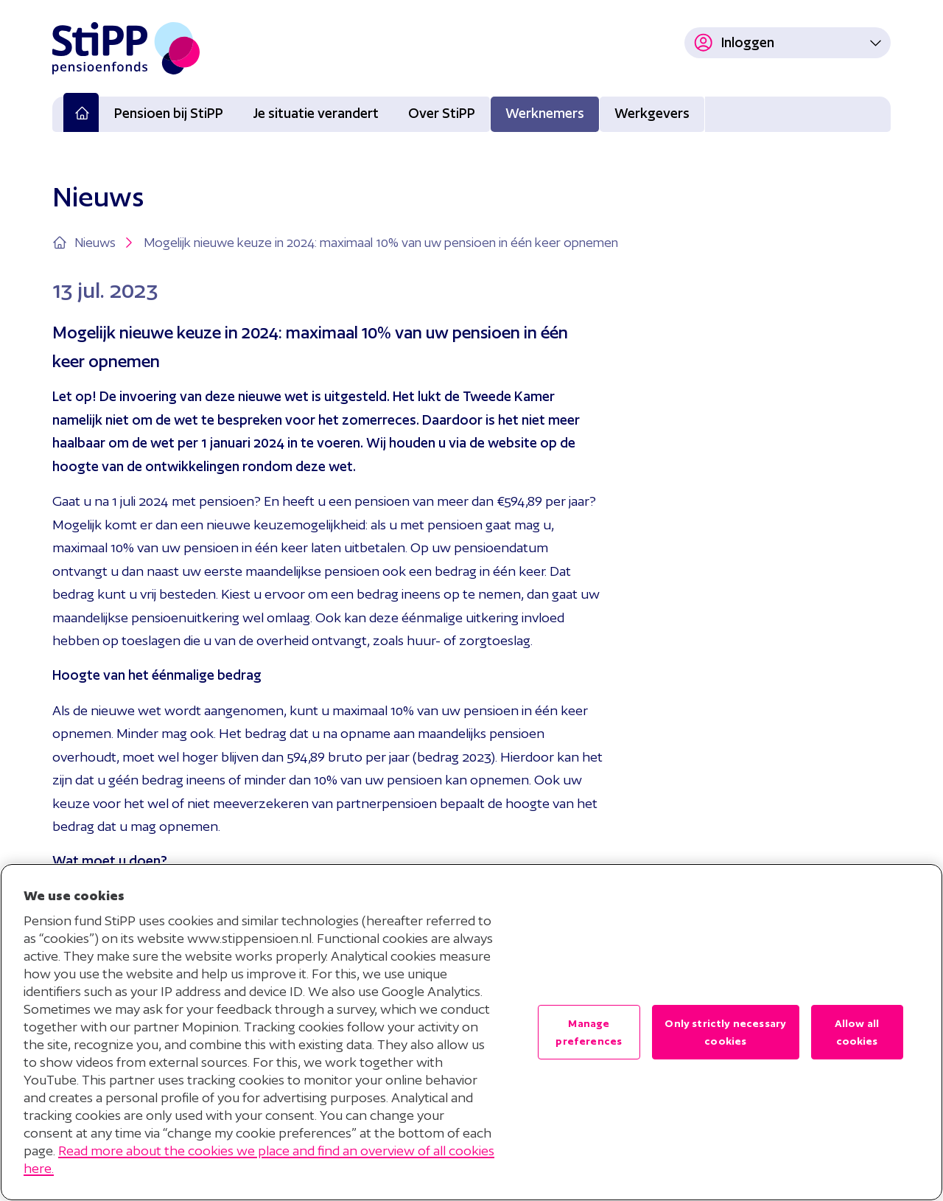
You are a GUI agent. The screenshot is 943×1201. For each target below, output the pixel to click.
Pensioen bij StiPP (168, 113)
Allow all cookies (857, 1032)
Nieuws (105, 242)
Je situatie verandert (316, 113)
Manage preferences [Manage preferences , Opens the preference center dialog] (588, 1032)
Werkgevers (652, 113)
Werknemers (544, 113)
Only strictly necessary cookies (725, 1032)
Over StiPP (441, 113)
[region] (471, 1032)
